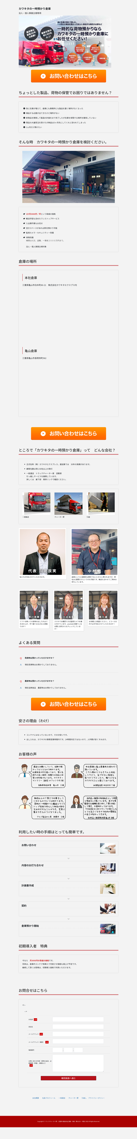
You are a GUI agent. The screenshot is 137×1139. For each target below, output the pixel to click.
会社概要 (35, 1098)
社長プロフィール (48, 1098)
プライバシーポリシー (96, 1098)
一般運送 (62, 1098)
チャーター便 (73, 1098)
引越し (84, 1098)
